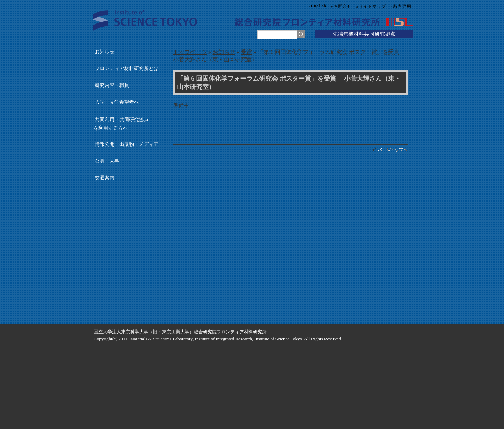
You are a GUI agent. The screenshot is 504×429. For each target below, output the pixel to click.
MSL (398, 22)
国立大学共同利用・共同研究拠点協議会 (127, 267)
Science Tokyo (145, 20)
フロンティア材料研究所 (331, 22)
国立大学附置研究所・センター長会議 (127, 281)
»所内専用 (401, 6)
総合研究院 (257, 22)
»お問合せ (341, 6)
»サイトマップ (371, 6)
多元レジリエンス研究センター (127, 224)
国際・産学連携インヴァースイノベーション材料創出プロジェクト (127, 238)
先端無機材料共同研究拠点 (364, 34)
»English (318, 6)
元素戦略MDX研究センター (127, 252)
